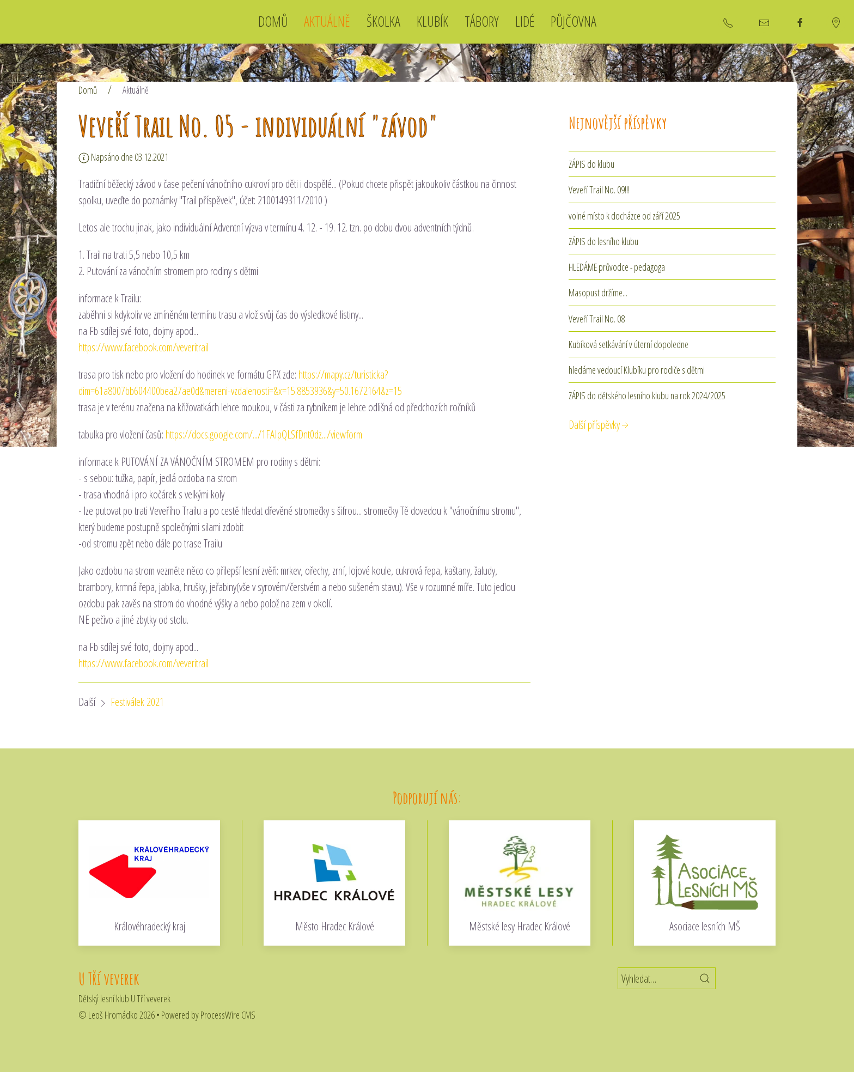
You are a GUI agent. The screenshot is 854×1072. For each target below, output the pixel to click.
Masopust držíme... (598, 292)
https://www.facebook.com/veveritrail (143, 347)
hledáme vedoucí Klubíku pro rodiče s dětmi (637, 369)
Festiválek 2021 (137, 702)
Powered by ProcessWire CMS (208, 1014)
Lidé (524, 21)
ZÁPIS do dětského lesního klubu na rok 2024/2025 (647, 395)
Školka (383, 21)
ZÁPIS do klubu (591, 163)
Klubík (432, 21)
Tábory (482, 21)
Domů (273, 21)
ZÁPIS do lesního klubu (603, 241)
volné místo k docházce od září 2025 (624, 215)
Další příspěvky (600, 424)
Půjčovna (573, 21)
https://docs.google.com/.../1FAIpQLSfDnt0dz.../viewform (264, 434)
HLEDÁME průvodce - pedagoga (617, 266)
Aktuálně (327, 21)
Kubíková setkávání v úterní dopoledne (628, 344)
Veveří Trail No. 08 (597, 318)
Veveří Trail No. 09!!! (599, 189)
